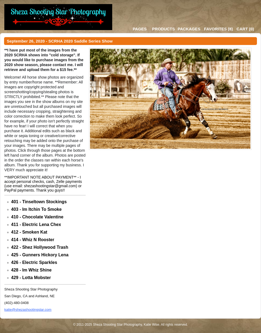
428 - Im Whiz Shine (31, 270)
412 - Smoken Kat (29, 232)
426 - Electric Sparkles (34, 262)
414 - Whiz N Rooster (32, 239)
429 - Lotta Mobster (31, 277)
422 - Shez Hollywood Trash (39, 247)
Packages (189, 29)
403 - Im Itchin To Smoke (36, 209)
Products (163, 29)
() (218, 29)
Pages (140, 29)
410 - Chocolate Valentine (37, 217)
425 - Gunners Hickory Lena (40, 255)
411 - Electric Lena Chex (36, 224)
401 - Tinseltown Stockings (39, 201)
